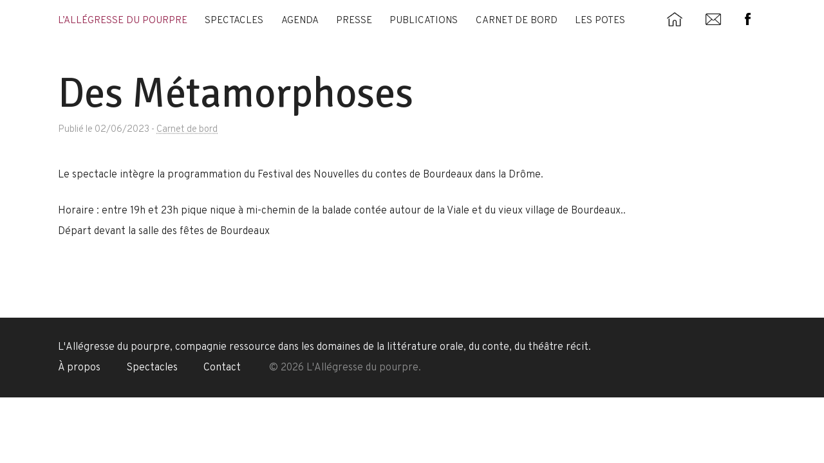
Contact (222, 367)
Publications (423, 21)
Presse (354, 21)
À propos (79, 367)
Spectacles (234, 21)
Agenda (300, 21)
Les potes (600, 21)
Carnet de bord (516, 21)
